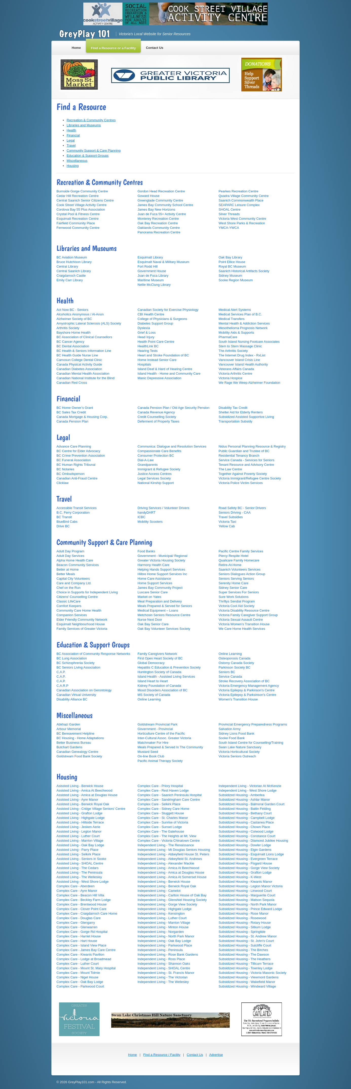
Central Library (67, 266)
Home (132, 1055)
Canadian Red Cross (71, 383)
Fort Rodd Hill (148, 266)
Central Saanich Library (73, 271)
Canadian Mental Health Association (82, 373)
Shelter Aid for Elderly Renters (241, 412)
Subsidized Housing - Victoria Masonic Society (252, 973)
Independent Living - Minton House (163, 927)
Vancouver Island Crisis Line (239, 360)
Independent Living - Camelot (159, 891)
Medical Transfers (232, 319)
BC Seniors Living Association (78, 667)
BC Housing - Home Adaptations (80, 738)
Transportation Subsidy (235, 421)
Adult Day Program (70, 551)
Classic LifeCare (68, 601)
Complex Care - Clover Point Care (81, 909)
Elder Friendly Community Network (81, 619)
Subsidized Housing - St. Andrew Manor (248, 936)
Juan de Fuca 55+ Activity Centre (162, 214)
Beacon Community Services (77, 565)
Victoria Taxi (227, 521)
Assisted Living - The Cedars (77, 868)
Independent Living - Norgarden (161, 932)
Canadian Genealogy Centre (77, 752)
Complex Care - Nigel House (77, 977)
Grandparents (148, 465)
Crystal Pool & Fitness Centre (78, 214)
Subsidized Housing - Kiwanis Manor (245, 881)
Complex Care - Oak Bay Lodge (79, 982)
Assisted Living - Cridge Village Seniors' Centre (90, 809)
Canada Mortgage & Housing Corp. (82, 417)
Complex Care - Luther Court (77, 963)
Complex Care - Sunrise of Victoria (163, 822)
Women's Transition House (238, 699)
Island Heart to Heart (153, 681)
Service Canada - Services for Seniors (246, 460)
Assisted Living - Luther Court (78, 836)
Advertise (216, 1055)
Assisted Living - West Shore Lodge (82, 881)
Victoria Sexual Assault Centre (241, 619)
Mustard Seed (148, 752)
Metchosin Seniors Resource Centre (164, 615)
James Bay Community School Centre (165, 205)
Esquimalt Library (150, 257)
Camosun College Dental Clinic (79, 360)
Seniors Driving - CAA (234, 512)
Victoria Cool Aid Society (236, 606)
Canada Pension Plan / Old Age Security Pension (173, 408)
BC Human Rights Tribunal (75, 465)
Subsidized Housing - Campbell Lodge (247, 818)
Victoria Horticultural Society (239, 752)
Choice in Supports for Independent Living (87, 592)
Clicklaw (62, 483)
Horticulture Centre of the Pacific (161, 733)
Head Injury (146, 337)
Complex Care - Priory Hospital (160, 786)
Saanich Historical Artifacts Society (244, 271)
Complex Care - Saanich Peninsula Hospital (170, 795)
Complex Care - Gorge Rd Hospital (82, 932)
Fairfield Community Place (75, 223)
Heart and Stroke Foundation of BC (163, 355)
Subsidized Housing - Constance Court (247, 836)
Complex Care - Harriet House (78, 936)
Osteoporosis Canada (234, 658)
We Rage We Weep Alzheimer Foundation (249, 383)
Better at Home (67, 569)
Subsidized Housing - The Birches (243, 950)
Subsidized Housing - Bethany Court (245, 813)
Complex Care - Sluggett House (161, 813)
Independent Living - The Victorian (163, 977)
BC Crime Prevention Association (80, 455)
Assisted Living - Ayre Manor (77, 799)
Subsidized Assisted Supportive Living (246, 417)
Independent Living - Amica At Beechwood (168, 868)
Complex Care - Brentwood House (81, 904)
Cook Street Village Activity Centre (81, 205)
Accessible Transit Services (76, 508)
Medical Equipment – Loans (158, 610)
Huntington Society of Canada (159, 672)
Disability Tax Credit (233, 408)
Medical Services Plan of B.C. (240, 314)
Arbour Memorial (68, 729)
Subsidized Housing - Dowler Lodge (245, 845)
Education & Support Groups (88, 155)
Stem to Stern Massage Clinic (240, 346)
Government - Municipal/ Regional (162, 556)
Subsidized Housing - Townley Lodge (245, 968)
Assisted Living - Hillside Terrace (80, 822)
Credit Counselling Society (157, 417)
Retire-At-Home (230, 565)
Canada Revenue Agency (156, 412)
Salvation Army (230, 729)
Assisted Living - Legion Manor (79, 831)
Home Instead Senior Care (157, 360)
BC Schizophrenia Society (75, 663)
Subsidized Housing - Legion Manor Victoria (251, 886)
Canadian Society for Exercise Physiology (168, 310)
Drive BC (63, 526)
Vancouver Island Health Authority (243, 364)
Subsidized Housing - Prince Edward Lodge (250, 909)
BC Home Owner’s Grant (74, 408)
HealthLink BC (148, 346)
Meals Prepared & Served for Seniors (165, 606)
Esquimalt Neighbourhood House (80, 624)
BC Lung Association (71, 658)
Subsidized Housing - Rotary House (245, 922)
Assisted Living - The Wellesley (79, 877)
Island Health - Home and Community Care (169, 373)
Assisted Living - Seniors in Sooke (81, 859)
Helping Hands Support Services (161, 569)
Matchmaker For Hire (153, 742)
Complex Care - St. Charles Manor (163, 818)
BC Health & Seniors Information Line (83, 351)
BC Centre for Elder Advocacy (78, 451)
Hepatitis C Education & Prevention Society (169, 667)
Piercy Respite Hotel (233, 556)
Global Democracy (151, 663)
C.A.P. (61, 672)
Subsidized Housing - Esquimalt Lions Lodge (251, 854)
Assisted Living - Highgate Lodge (80, 818)
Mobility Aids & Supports (236, 332)
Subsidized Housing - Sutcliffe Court (245, 945)
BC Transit (64, 517)
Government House (152, 271)
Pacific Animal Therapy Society (160, 761)
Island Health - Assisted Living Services (166, 676)
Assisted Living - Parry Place (77, 850)
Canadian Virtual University (76, 695)
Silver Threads (229, 214)
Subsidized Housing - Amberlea (241, 795)
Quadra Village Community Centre (244, 196)
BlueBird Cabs (66, 521)
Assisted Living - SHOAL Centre (79, 863)
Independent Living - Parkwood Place (165, 945)
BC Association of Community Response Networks (93, 654)
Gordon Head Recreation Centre (161, 191)
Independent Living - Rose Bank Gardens (168, 954)
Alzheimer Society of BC (74, 319)
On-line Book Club (151, 756)
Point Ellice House (232, 262)
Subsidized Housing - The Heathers (244, 959)
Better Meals (65, 574)
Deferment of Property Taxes (158, 421)
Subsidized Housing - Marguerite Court (247, 895)
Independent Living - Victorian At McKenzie (250, 786)
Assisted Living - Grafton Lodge (79, 813)
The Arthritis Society (233, 351)
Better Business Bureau (73, 742)
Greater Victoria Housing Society (161, 560)
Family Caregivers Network (157, 654)
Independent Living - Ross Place (161, 959)
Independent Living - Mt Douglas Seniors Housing (174, 850)
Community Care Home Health (78, 610)
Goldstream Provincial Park (158, 724)
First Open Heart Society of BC (160, 658)
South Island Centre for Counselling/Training (251, 742)
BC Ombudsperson (70, 474)
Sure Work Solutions (233, 597)
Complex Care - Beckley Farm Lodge (83, 900)
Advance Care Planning (73, 446)
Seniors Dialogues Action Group (242, 574)
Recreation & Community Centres (91, 120)
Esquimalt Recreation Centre (77, 218)
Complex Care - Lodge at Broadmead (83, 959)
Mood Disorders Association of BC (162, 690)
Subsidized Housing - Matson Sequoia (246, 900)
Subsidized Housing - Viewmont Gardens (249, 977)
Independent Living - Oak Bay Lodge (164, 941)
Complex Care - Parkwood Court (80, 986)
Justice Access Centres (154, 474)
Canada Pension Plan (72, 421)
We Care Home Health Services (242, 629)
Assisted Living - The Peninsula (79, 872)
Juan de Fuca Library (153, 275)
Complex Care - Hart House (76, 941)
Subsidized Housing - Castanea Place (246, 822)
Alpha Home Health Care (74, 560)
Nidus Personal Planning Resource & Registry (252, 446)
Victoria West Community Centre (242, 218)
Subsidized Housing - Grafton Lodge (245, 872)
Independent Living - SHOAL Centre (164, 968)
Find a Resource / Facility (162, 1055)
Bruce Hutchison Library (74, 262)
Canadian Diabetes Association (79, 369)
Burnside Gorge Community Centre (82, 191)
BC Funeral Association (73, 460)
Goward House (149, 196)
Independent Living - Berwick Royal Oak (167, 886)
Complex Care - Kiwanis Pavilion (80, 954)
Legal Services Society (154, 478)
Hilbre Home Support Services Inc (162, 574)
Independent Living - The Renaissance (166, 845)
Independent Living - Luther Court (162, 918)
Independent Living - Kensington (161, 913)
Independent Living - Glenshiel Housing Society (172, 900)
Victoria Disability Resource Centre (244, 610)
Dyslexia (144, 328)
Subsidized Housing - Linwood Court (245, 891)
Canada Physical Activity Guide (79, 364)
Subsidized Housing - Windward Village (247, 986)
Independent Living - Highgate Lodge (164, 909)
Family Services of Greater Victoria (81, 629)
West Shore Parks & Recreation (242, 223)
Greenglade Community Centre (160, 200)
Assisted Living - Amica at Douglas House (87, 795)
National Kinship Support (156, 483)
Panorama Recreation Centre (159, 232)
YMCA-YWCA (229, 228)
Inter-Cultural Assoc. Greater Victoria (164, 738)
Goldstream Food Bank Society (79, 756)
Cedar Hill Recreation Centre (77, 196)
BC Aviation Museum (71, 257)
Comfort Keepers (68, 606)
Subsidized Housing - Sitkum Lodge (245, 927)
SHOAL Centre (229, 209)
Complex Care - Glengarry (75, 922)
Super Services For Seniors (239, 592)
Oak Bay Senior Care (153, 624)
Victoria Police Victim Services (241, 483)
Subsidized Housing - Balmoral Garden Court (251, 804)
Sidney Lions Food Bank (236, 733)
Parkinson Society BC (234, 667)
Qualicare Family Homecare (239, 560)
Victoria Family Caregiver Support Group (248, 615)
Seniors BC (227, 672)
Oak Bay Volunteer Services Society (164, 629)
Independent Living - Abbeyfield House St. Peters (173, 854)
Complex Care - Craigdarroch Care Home (86, 913)
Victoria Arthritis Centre (235, 373)
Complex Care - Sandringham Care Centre (169, 799)
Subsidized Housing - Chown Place (244, 827)
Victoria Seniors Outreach (237, 756)
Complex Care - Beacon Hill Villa (80, 895)
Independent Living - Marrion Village (164, 922)
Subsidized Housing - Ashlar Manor (244, 799)
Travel (71, 145)
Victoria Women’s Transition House (244, 624)
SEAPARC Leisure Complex (239, 205)
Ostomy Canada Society (236, 663)
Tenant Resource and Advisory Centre (246, 465)
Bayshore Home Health (73, 332)
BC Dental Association (72, 346)
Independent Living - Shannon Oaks (164, 963)
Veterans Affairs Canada (236, 369)
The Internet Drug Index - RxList (242, 355)
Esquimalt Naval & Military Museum (163, 262)
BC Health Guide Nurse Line (77, 355)
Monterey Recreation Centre (158, 218)
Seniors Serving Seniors (236, 578)
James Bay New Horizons (156, 209)
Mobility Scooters (150, 521)
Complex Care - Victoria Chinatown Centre (169, 840)
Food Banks (146, 551)
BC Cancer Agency (70, 342)
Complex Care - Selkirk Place (159, 804)
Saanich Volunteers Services (239, 569)
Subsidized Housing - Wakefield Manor (247, 982)
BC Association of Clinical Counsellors (84, 337)
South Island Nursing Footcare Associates (249, 342)
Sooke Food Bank (232, 738)
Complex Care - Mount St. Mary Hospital (85, 968)
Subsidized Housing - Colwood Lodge (246, 831)
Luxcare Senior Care (153, 592)
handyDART (146, 512)
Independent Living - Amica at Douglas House (171, 872)
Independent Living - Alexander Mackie (166, 863)
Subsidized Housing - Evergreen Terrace (248, 859)
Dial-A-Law (146, 460)
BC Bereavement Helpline (75, 733)
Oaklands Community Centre (159, 228)
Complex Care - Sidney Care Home (163, 809)
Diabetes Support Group (155, 323)
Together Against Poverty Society (243, 474)
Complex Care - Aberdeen (75, 886)
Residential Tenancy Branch (239, 455)
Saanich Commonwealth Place (241, 200)
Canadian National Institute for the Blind (85, 378)
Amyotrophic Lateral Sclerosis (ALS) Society (88, 323)
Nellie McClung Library (154, 285)
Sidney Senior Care (233, 588)
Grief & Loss (147, 332)
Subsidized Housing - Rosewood (242, 918)
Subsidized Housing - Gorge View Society (249, 868)
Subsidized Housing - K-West (240, 877)
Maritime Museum (151, 280)
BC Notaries (65, 469)
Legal (71, 140)
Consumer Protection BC (156, 455)
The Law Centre (230, 469)
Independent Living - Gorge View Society (167, 904)
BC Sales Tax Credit (71, 412)
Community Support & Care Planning (94, 150)
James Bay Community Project (160, 588)
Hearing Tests (148, 351)
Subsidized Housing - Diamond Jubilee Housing (253, 840)
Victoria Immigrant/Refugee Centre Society (250, 478)
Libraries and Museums (84, 125)
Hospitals (144, 364)
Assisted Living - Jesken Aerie (78, 827)
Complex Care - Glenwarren (76, 927)
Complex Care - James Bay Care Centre (85, 950)
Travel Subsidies (231, 517)
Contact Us (195, 1055)
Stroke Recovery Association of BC (244, 681)
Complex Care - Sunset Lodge (160, 827)
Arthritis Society (67, 328)
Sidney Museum (230, 275)
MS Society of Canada (154, 695)
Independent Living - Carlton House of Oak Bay (172, 895)
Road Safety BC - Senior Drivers (242, 508)
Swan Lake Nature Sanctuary (240, 747)
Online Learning (149, 699)
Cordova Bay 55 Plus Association (80, 209)
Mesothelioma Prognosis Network (243, 328)
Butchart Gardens (69, 747)
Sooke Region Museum (236, 280)
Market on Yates (149, 597)
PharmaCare (228, 337)
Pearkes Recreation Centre (238, 191)
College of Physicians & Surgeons (162, 319)
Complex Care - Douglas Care (78, 918)
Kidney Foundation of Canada (159, 686)
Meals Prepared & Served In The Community (170, 747)
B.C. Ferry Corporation (73, 512)
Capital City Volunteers (73, 578)
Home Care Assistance (154, 578)
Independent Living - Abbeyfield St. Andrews (170, 859)
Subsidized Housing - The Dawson (244, 954)
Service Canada (230, 676)
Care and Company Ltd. (73, 583)
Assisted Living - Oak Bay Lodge (80, 845)
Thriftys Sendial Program (237, 601)
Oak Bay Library (230, 257)
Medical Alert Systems (235, 310)
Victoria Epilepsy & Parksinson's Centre (247, 695)
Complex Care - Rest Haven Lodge (163, 790)
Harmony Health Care (153, 565)
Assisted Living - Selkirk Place (78, 854)
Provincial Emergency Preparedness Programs (253, 724)
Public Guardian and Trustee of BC (244, 451)
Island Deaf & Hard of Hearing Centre (165, 369)
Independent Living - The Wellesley (163, 982)
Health (71, 130)
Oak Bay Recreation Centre (158, 223)
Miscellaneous (77, 161)
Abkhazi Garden (68, 724)
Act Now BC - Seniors (72, 310)
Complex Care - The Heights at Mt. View (167, 836)
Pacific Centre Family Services (241, 551)
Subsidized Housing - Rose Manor (243, 913)
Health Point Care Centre (156, 342)
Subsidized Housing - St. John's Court (246, 941)
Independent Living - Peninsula (160, 950)
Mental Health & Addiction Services (244, 323)
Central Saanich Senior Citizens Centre (85, 200)
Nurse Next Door (150, 619)
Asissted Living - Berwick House (79, 786)
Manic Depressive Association (159, 378)
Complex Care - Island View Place (81, 945)
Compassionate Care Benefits (159, 451)
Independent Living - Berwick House (164, 881)
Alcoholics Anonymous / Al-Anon (80, 314)
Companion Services (71, 615)
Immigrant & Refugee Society (159, 469)
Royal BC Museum (232, 266)
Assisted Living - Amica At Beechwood (84, 790)
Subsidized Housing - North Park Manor (248, 904)
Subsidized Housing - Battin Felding (245, 809)
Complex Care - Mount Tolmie (78, 973)
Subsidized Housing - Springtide (242, 932)
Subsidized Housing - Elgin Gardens (245, 850)
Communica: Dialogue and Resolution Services (172, 446)
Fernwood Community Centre (78, 228)
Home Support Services (155, 583)
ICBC (141, 517)
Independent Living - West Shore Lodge (248, 790)
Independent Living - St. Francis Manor (166, 973)
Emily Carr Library (69, 280)
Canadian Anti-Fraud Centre (76, 478)
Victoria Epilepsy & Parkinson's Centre (247, 690)
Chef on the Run (68, 588)
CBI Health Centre (151, 314)
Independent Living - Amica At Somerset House (172, 877)
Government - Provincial (155, 729)
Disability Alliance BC (71, 699)
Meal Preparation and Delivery (160, 601)
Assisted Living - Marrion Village (79, 840)
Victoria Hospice (230, 378)
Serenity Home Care (233, 583)
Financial (73, 135)
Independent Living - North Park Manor (166, 936)
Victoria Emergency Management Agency (249, 686)
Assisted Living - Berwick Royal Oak (82, 804)
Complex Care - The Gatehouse (161, 831)
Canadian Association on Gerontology (84, 690)
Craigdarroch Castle (71, 275)
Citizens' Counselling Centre (77, 597)
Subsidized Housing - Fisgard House (245, 863)
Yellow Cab (227, 526)
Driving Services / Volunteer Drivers (163, 508)
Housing (73, 166)
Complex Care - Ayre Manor (76, 891)
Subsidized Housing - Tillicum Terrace (246, 963)
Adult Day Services (70, 556)
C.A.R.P (62, 686)
